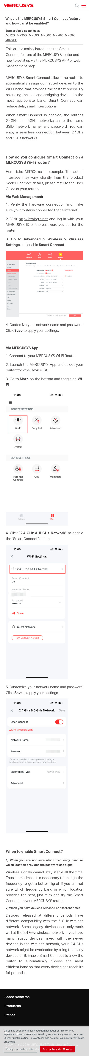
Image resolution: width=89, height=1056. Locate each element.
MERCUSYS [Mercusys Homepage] (19, 5)
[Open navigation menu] (83, 5)
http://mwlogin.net (33, 218)
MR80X (70, 35)
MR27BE (11, 40)
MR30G (22, 35)
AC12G (10, 35)
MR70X (58, 35)
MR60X (46, 35)
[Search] (77, 5)
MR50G (34, 35)
